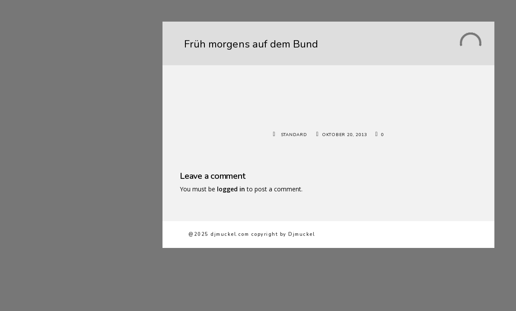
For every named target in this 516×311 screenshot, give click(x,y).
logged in (231, 189)
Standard (294, 135)
